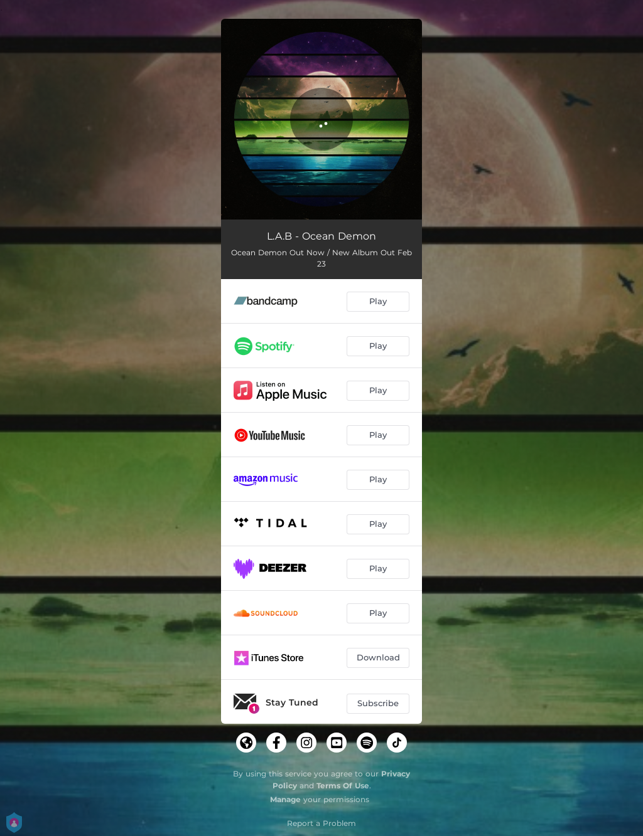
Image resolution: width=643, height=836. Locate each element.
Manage (285, 799)
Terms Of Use (342, 785)
